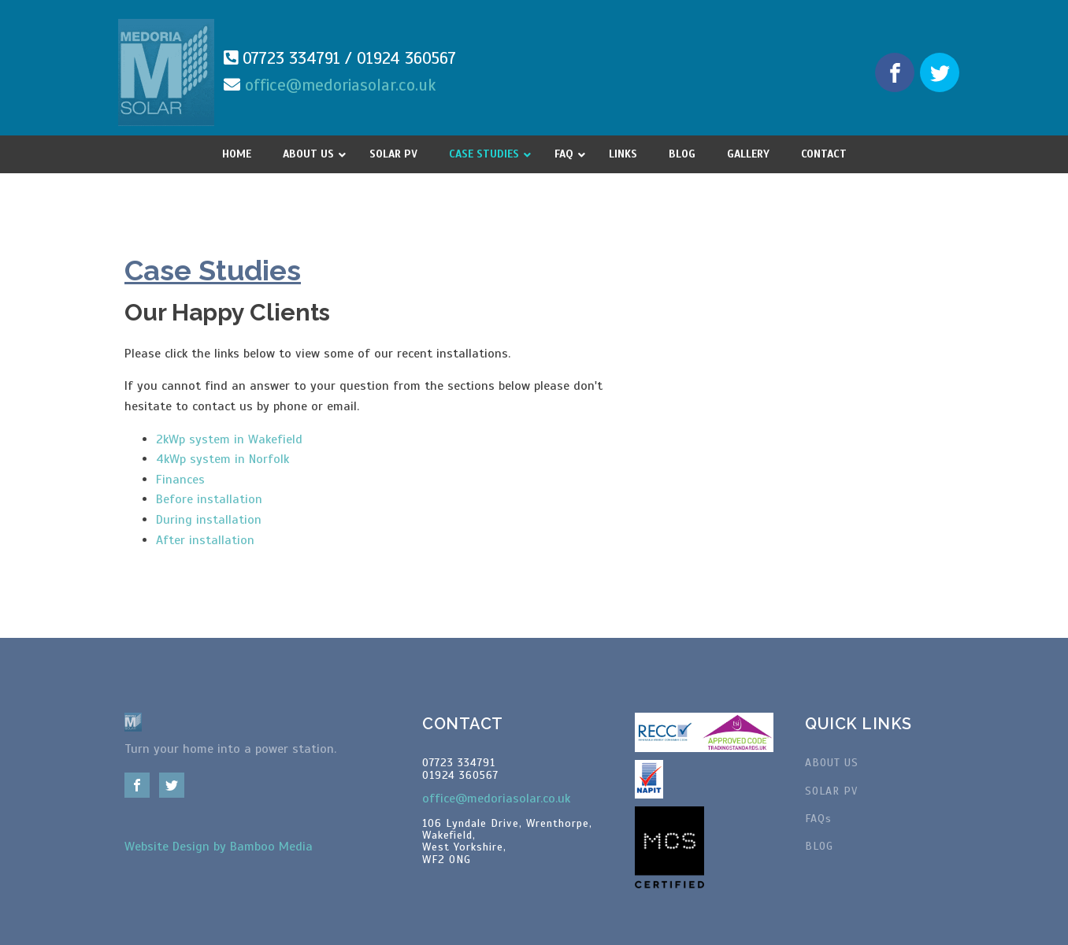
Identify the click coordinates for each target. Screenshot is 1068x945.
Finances (180, 479)
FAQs (818, 819)
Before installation (209, 499)
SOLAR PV (831, 791)
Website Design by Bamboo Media (218, 846)
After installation (205, 540)
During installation (208, 520)
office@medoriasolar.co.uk (340, 85)
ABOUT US (831, 763)
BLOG (819, 846)
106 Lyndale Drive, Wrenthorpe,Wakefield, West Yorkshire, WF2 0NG (507, 841)
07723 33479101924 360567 (460, 769)
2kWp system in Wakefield (229, 439)
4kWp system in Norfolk (222, 459)
